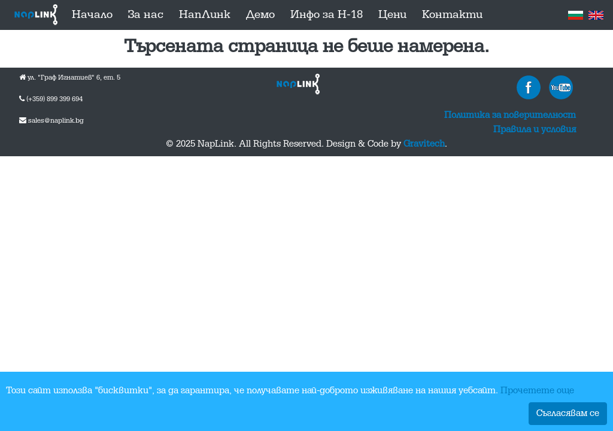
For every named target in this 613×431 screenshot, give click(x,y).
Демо (260, 15)
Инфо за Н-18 (326, 15)
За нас (145, 15)
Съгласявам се (567, 413)
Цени (392, 15)
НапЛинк (204, 15)
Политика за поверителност (510, 115)
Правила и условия (534, 130)
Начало (92, 15)
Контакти (452, 15)
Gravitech (424, 144)
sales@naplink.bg (56, 121)
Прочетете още (537, 391)
